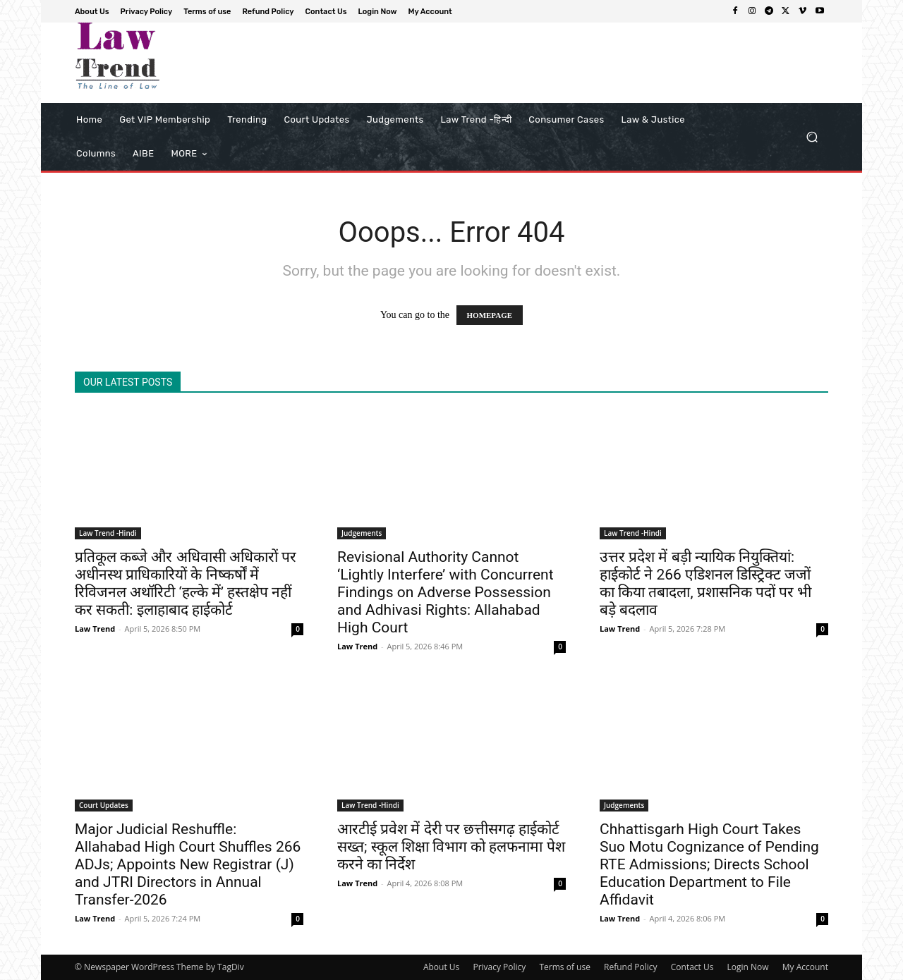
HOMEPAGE (490, 315)
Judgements (361, 533)
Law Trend (95, 628)
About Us (441, 967)
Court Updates (103, 805)
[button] (811, 137)
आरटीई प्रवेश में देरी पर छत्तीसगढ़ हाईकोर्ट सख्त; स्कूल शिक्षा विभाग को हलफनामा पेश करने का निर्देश (451, 847)
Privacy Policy (499, 967)
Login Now (748, 967)
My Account (805, 967)
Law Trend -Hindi (108, 533)
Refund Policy (630, 967)
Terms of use (564, 967)
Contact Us (692, 967)
